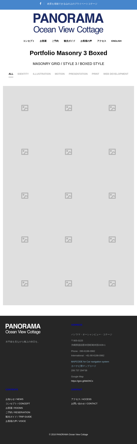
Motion (60, 73)
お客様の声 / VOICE (16, 421)
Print (95, 73)
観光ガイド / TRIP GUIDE (19, 416)
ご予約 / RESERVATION (18, 412)
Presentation (78, 73)
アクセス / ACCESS (81, 399)
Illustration (42, 73)
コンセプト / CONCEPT (18, 403)
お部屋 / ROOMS (14, 408)
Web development (115, 73)
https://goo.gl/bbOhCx (82, 381)
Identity (23, 73)
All (11, 73)
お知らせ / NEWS (14, 399)
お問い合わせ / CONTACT (84, 403)
